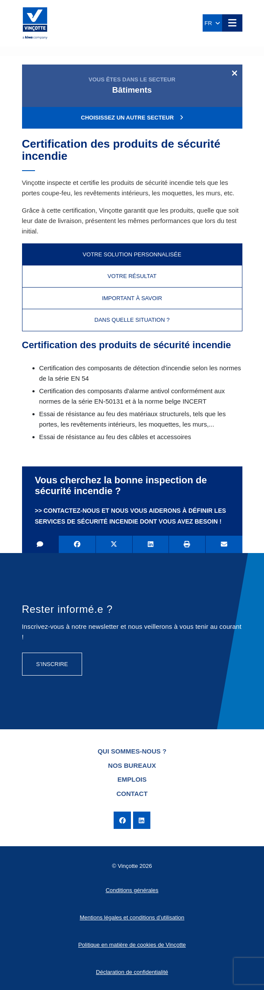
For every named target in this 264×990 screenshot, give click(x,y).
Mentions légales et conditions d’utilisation (132, 917)
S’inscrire (52, 664)
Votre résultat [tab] (132, 276)
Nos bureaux (132, 765)
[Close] (234, 72)
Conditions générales (131, 890)
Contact (131, 793)
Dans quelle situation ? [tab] (132, 320)
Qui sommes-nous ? (132, 751)
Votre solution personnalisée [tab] (132, 254)
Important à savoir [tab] (132, 298)
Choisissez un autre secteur (132, 117)
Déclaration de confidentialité (132, 972)
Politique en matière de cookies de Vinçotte (132, 944)
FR (212, 23)
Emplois (132, 779)
